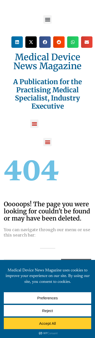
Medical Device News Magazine (47, 62)
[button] (47, 19)
